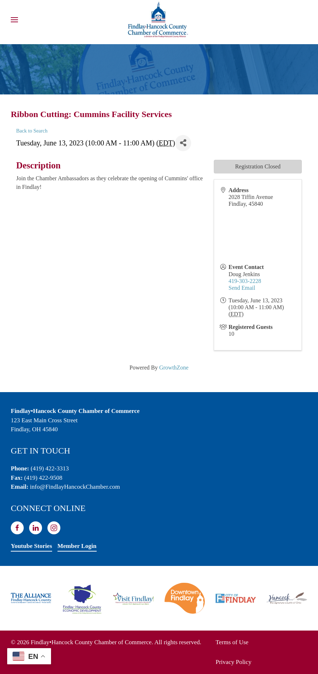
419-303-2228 (245, 281)
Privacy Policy (234, 662)
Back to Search (31, 131)
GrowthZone (174, 367)
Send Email (242, 288)
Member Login (77, 546)
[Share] (183, 143)
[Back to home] (159, 20)
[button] (14, 20)
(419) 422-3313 (50, 468)
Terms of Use (232, 642)
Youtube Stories (31, 546)
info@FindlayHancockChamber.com (75, 486)
